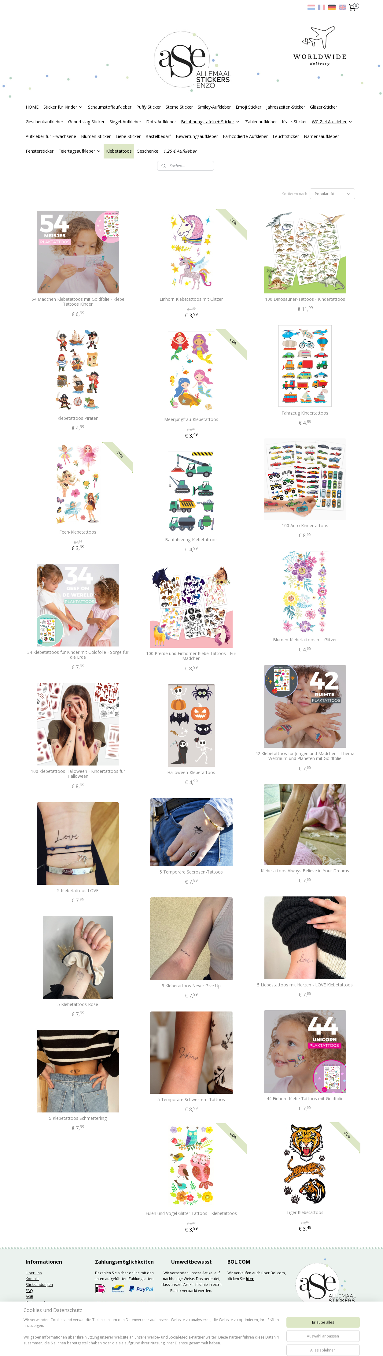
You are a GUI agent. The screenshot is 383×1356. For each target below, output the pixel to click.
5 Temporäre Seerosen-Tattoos (191, 872)
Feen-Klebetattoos (77, 532)
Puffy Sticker (148, 107)
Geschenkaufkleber (44, 122)
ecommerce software (210, 1345)
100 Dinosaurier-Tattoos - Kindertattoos (305, 299)
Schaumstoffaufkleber (109, 107)
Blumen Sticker (96, 136)
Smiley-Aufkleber (214, 107)
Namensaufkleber (321, 136)
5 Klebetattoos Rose (77, 1004)
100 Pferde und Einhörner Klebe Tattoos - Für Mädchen (191, 656)
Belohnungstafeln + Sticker (210, 122)
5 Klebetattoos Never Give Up (191, 986)
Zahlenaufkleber (261, 122)
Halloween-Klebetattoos (191, 772)
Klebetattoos (119, 151)
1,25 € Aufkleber (180, 151)
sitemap (173, 1345)
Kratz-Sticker (294, 122)
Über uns (34, 1273)
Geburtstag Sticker (86, 122)
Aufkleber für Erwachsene (51, 136)
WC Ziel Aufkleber (332, 122)
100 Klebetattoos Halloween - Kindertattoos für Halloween (78, 774)
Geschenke (147, 151)
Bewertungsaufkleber (197, 136)
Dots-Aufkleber (161, 122)
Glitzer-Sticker (323, 107)
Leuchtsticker (286, 136)
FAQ (29, 1290)
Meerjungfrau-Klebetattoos (191, 419)
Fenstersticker (39, 151)
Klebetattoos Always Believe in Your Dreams (305, 871)
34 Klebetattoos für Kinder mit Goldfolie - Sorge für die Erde (77, 655)
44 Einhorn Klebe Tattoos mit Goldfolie (305, 1098)
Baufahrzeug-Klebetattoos (191, 539)
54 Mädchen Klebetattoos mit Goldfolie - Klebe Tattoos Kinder (77, 302)
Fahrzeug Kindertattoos (305, 413)
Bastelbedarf (158, 136)
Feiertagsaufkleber (79, 151)
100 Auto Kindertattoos (305, 525)
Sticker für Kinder (63, 107)
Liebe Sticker (128, 136)
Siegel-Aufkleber (125, 122)
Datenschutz (36, 1302)
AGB (29, 1296)
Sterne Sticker (179, 107)
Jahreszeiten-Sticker (285, 107)
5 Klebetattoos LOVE (77, 890)
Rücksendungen (39, 1284)
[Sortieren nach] (332, 194)
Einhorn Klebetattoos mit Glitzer (191, 299)
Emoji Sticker (248, 107)
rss (186, 1345)
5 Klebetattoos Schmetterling (78, 1118)
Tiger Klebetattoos (304, 1212)
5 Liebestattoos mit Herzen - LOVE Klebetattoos (305, 985)
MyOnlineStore (264, 1345)
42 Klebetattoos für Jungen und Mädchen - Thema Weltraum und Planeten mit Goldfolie (305, 756)
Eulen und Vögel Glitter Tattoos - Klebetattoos (191, 1213)
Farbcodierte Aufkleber (245, 136)
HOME (32, 107)
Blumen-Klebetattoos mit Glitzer (305, 640)
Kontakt (32, 1278)
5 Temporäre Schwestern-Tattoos (191, 1099)
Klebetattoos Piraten (77, 418)
